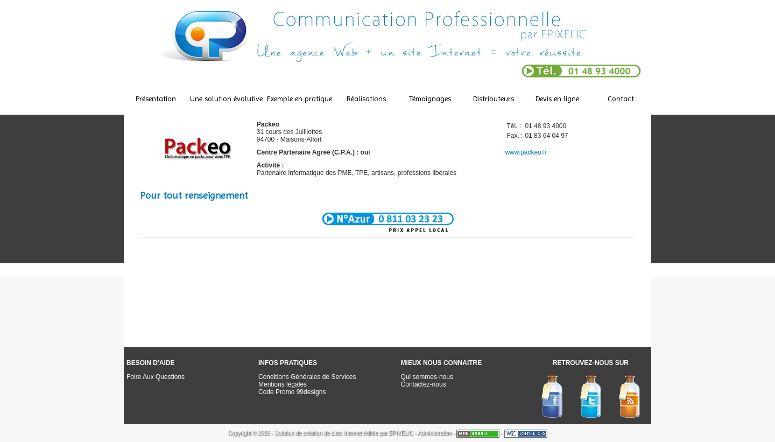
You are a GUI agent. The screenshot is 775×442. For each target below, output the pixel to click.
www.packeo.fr (526, 152)
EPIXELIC (401, 433)
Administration (435, 433)
